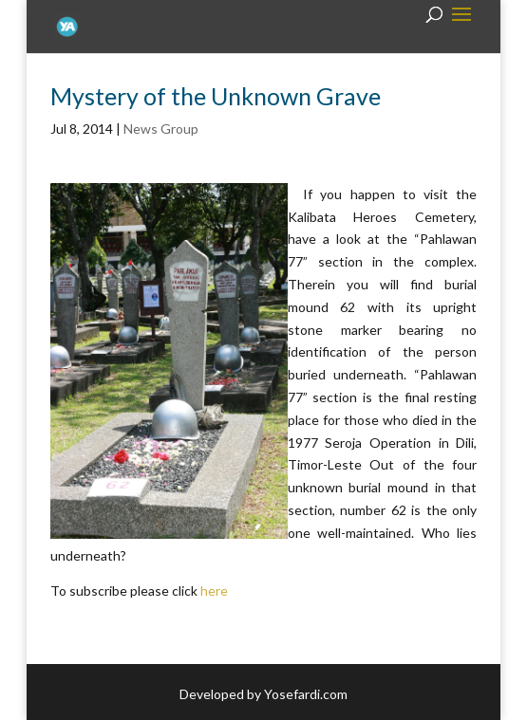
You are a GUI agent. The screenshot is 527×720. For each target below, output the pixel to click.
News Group (160, 128)
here (214, 590)
